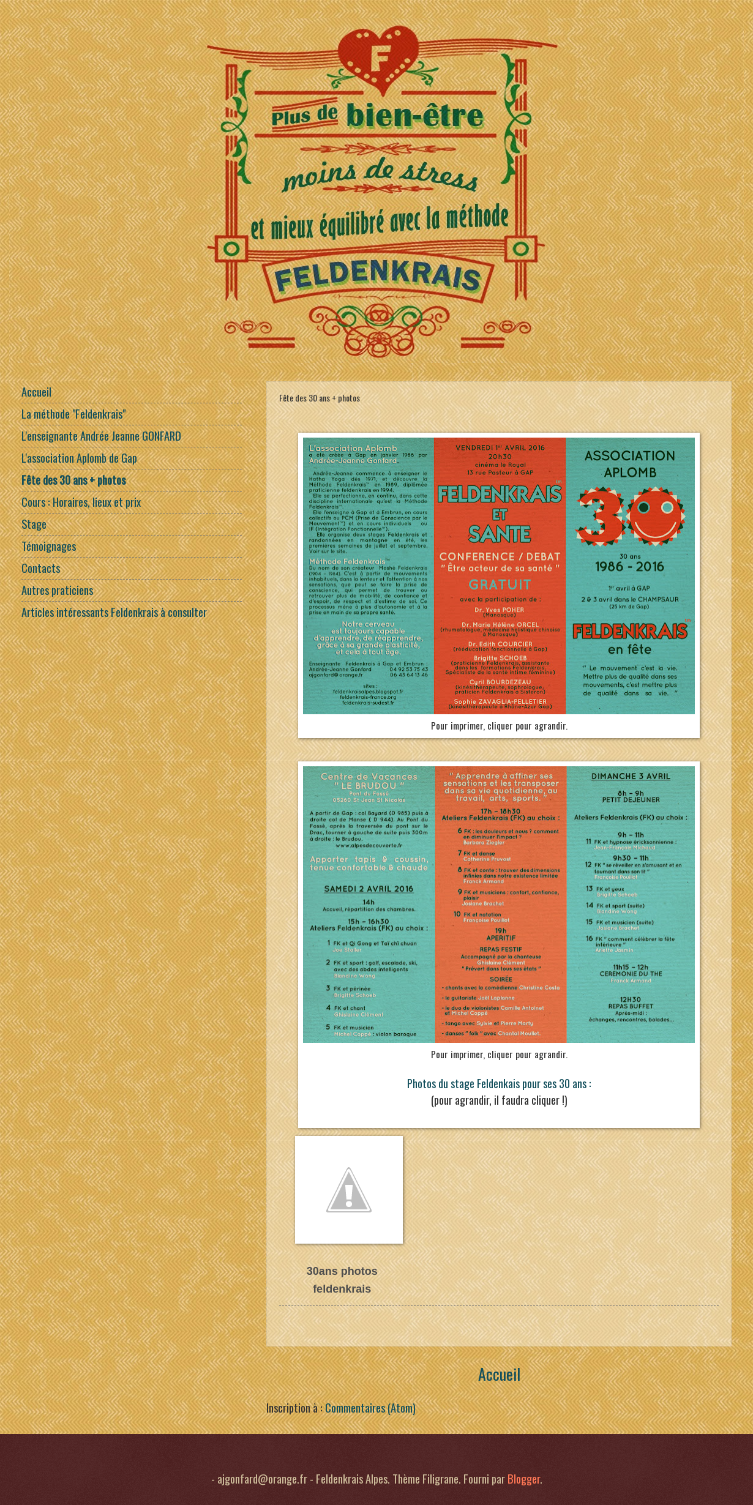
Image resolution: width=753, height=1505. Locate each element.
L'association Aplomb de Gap (79, 457)
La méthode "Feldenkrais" (73, 413)
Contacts (40, 567)
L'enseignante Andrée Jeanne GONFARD (101, 435)
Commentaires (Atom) (370, 1407)
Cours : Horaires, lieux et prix (81, 501)
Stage (34, 523)
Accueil (499, 1373)
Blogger (524, 1478)
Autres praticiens (57, 589)
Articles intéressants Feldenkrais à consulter (114, 611)
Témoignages (48, 545)
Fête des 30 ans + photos (73, 479)
